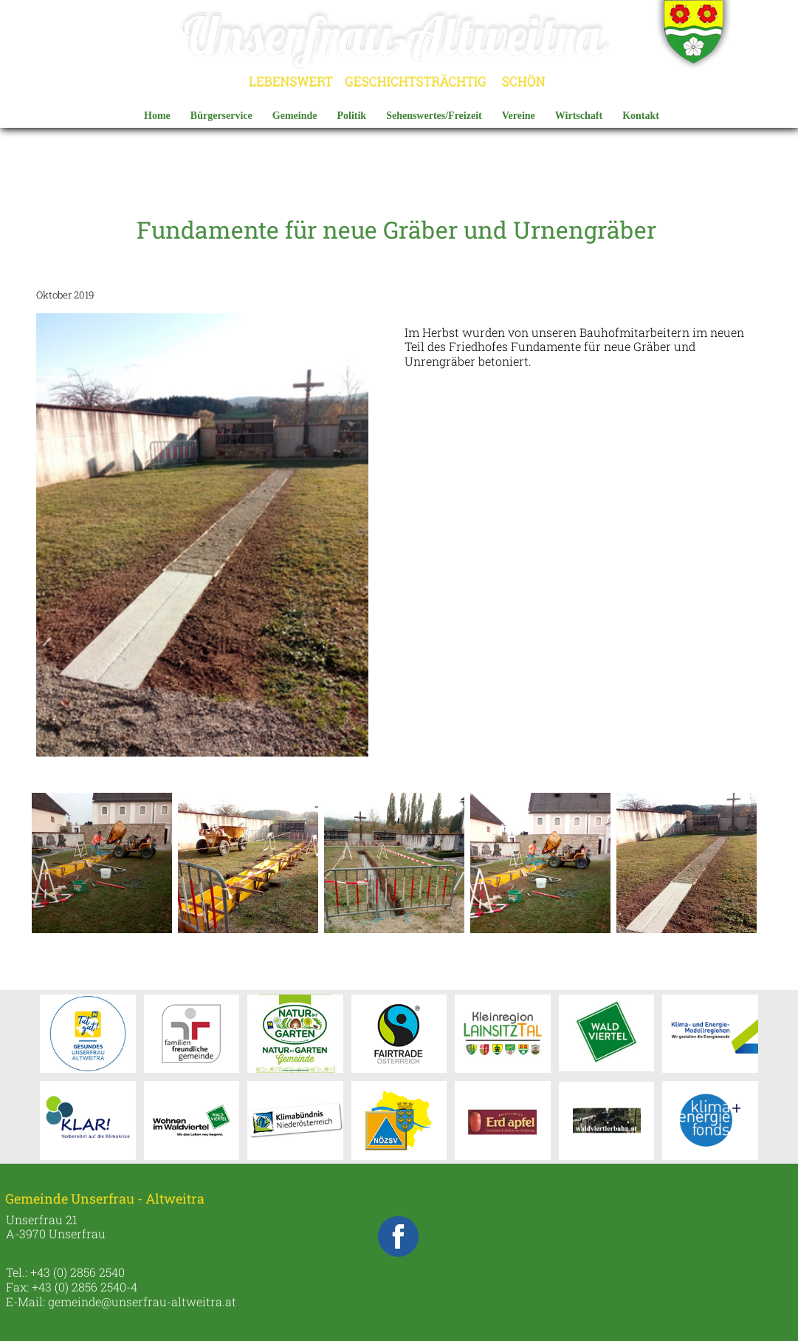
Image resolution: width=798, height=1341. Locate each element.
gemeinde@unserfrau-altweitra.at (142, 1301)
